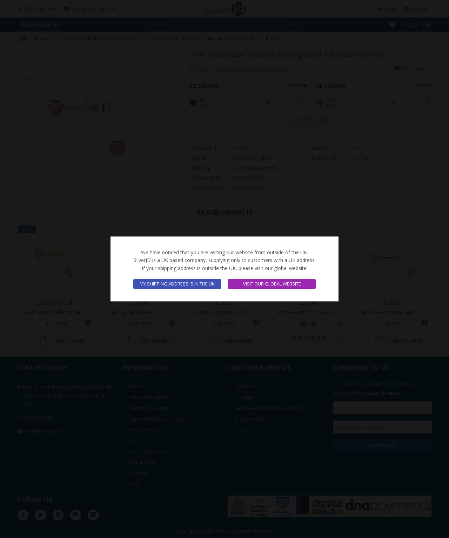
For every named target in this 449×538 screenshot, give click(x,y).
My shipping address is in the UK (177, 284)
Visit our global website (272, 284)
